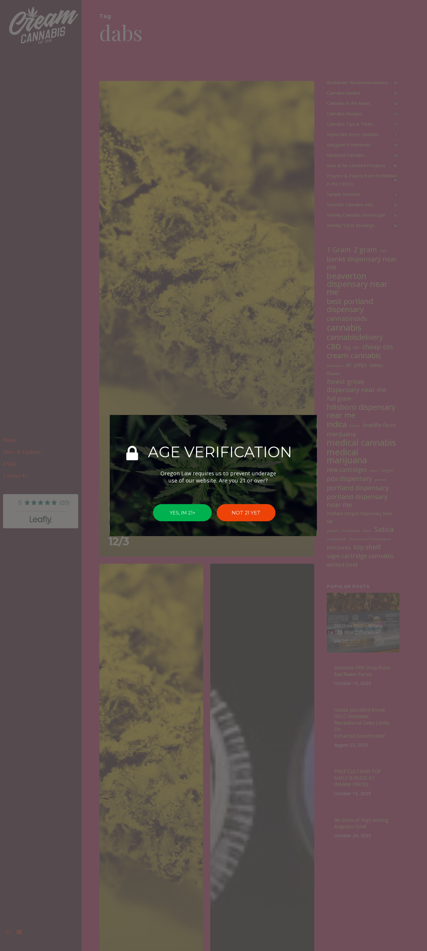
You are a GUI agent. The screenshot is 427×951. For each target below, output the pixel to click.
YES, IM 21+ (182, 512)
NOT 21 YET (246, 513)
